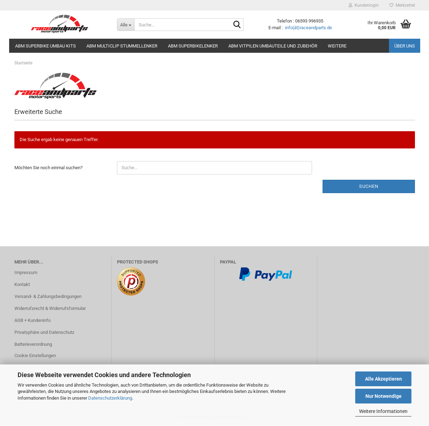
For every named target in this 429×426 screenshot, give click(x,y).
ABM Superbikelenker (193, 46)
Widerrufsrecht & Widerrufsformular (50, 308)
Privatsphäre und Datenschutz (44, 332)
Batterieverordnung (33, 344)
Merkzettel (402, 5)
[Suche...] (125, 24)
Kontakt (22, 284)
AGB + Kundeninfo (32, 320)
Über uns (404, 46)
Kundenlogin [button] (364, 5)
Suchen (368, 186)
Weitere (337, 46)
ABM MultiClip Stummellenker (121, 46)
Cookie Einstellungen (35, 355)
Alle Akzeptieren (383, 379)
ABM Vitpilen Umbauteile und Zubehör (272, 46)
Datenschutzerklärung (110, 398)
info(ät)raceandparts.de (308, 27)
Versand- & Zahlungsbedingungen (48, 296)
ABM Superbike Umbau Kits (45, 46)
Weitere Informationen (383, 411)
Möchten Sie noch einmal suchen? (48, 167)
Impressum (25, 272)
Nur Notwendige (383, 396)
